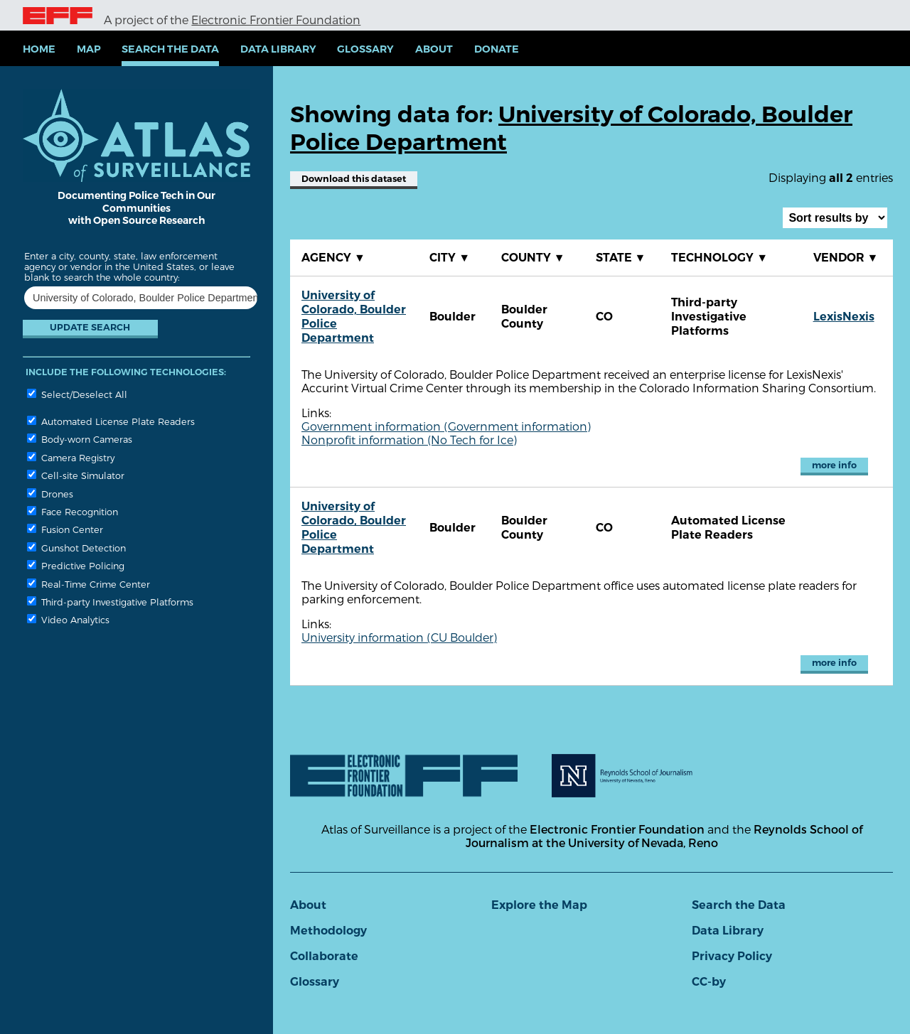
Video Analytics (68, 619)
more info (834, 465)
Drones (50, 493)
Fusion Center (65, 529)
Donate (496, 49)
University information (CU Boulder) (399, 637)
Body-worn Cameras (79, 438)
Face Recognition (72, 511)
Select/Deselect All (77, 394)
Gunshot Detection (76, 547)
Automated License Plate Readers (111, 421)
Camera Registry (70, 457)
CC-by (709, 982)
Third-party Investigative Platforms (110, 601)
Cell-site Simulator (75, 475)
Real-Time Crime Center (88, 583)
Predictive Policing (75, 565)
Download (353, 178)
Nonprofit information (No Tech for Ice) (409, 439)
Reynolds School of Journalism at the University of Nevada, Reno (664, 835)
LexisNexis (843, 316)
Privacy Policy (732, 956)
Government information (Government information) (446, 426)
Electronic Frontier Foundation (275, 19)
